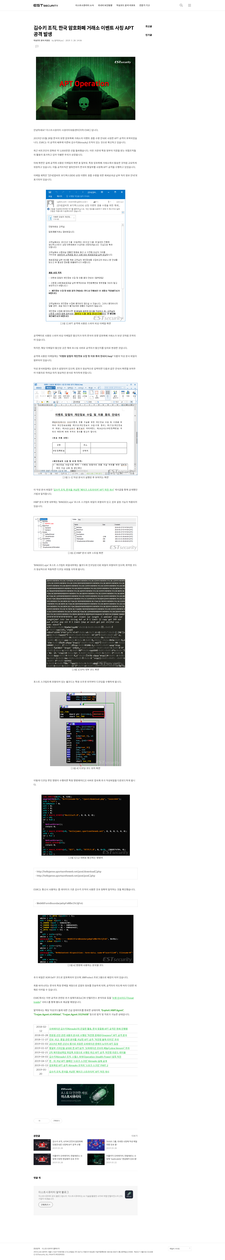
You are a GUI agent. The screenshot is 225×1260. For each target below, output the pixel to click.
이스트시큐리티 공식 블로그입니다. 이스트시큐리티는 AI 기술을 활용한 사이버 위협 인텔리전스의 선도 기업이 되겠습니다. (80, 1197)
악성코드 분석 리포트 (125, 5)
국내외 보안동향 (105, 5)
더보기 (135, 1135)
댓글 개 (37, 1178)
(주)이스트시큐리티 (40, 1252)
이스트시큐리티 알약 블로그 (53, 1192)
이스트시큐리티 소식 (84, 5)
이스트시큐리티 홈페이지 (51, 1248)
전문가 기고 (144, 5)
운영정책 (37, 1248)
